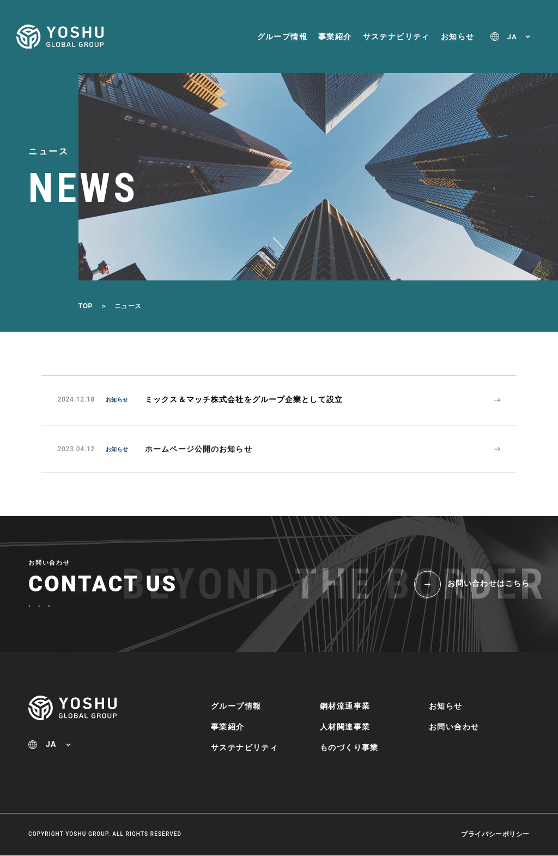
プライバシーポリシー (495, 835)
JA (512, 37)
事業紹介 (335, 36)
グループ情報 (282, 36)
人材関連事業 (345, 727)
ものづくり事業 (349, 748)
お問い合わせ (454, 727)
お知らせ (458, 36)
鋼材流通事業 (345, 706)
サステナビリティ (396, 36)
